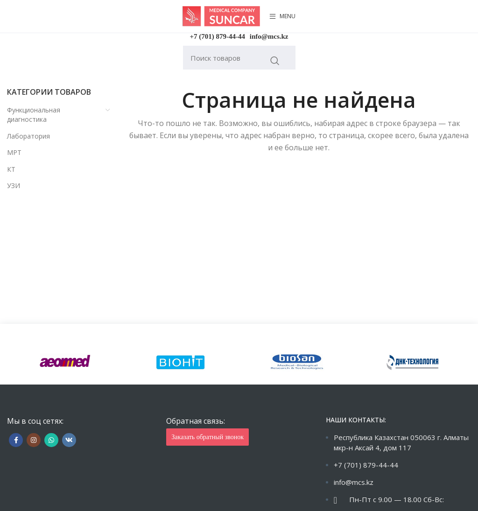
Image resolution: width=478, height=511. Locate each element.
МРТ (14, 152)
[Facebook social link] (16, 440)
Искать (275, 61)
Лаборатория (28, 136)
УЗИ (13, 185)
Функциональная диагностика (33, 114)
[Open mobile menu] (282, 16)
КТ (11, 169)
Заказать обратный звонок (207, 437)
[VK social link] (69, 440)
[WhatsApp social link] (51, 440)
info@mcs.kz (269, 36)
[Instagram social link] (34, 440)
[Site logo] (221, 15)
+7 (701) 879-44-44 (218, 36)
